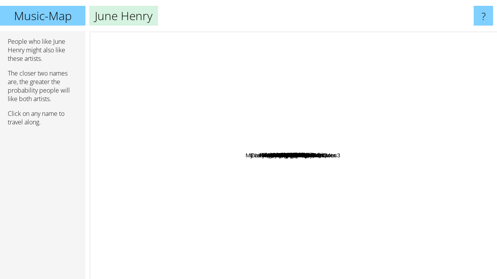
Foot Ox (326, 135)
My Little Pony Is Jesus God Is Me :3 (181, 172)
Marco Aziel (278, 273)
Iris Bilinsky (199, 103)
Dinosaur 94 (400, 170)
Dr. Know (198, 123)
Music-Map (43, 16)
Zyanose (420, 81)
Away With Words (165, 75)
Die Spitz (261, 227)
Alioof (356, 56)
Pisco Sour (256, 264)
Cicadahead (225, 124)
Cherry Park (173, 243)
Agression (355, 168)
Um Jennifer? (249, 273)
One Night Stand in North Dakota (240, 199)
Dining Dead (432, 214)
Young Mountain (466, 89)
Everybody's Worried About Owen (423, 187)
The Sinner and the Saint (190, 51)
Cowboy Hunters (379, 260)
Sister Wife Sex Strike (195, 204)
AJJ (379, 49)
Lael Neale (381, 222)
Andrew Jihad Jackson (401, 134)
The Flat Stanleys (319, 152)
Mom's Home (247, 170)
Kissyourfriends (123, 115)
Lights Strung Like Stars (222, 89)
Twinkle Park (204, 189)
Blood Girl (269, 219)
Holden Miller (305, 47)
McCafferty (354, 77)
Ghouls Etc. (269, 163)
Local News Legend (437, 128)
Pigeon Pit (360, 139)
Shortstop (198, 111)
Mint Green (344, 93)
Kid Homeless (222, 154)
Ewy (305, 166)
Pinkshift (415, 242)
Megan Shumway (136, 126)
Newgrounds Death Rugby (371, 149)
